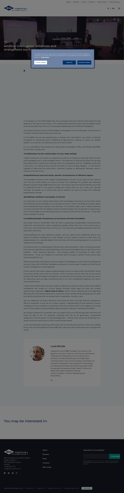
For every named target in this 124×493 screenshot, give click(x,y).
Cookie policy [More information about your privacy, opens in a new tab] (45, 57)
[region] (62, 58)
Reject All (69, 62)
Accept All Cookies (84, 62)
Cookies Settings (40, 62)
